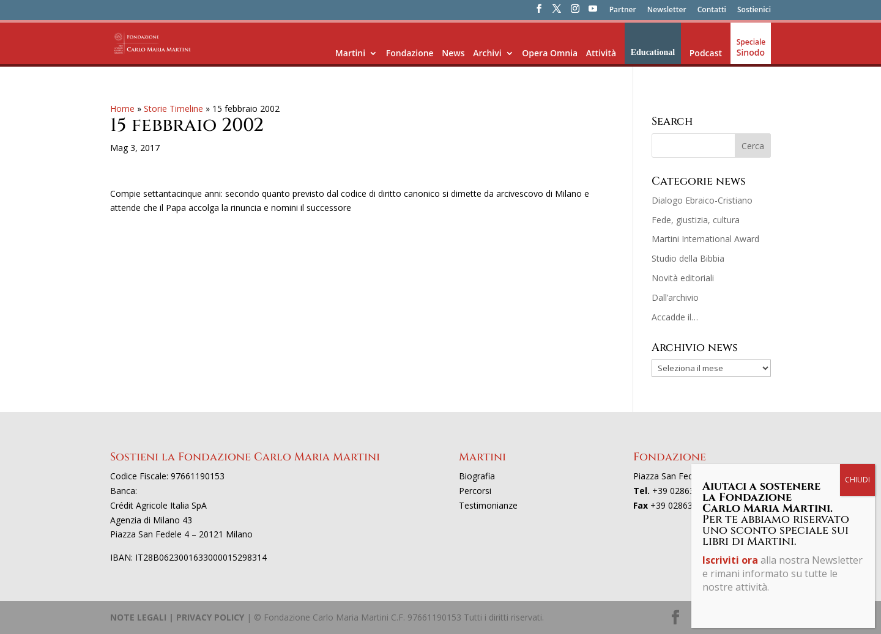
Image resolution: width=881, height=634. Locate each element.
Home (122, 108)
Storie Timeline (173, 108)
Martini (350, 53)
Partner (622, 10)
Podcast (706, 53)
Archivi (487, 53)
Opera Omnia (550, 53)
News (453, 53)
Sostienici (754, 10)
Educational (653, 52)
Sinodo (751, 52)
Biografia (477, 476)
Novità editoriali (683, 278)
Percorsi (475, 490)
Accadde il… (675, 317)
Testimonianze (488, 505)
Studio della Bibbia (688, 258)
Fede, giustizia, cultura (696, 220)
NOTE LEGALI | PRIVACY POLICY (177, 617)
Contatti (711, 10)
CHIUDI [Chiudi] (857, 479)
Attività (601, 53)
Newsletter (666, 10)
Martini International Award (705, 239)
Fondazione (410, 53)
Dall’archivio (675, 297)
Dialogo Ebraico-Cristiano (702, 200)
